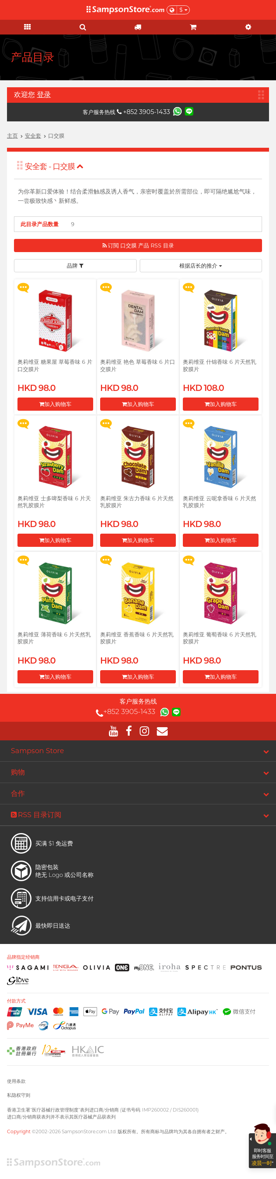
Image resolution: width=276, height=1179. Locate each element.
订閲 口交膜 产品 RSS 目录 (138, 245)
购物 (18, 772)
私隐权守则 (18, 1095)
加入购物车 (55, 404)
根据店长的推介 (200, 265)
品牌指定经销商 (23, 957)
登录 (44, 94)
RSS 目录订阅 (36, 815)
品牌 (75, 265)
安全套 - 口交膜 (54, 166)
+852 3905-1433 (143, 112)
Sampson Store (37, 751)
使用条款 (16, 1081)
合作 (18, 793)
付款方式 (16, 1001)
